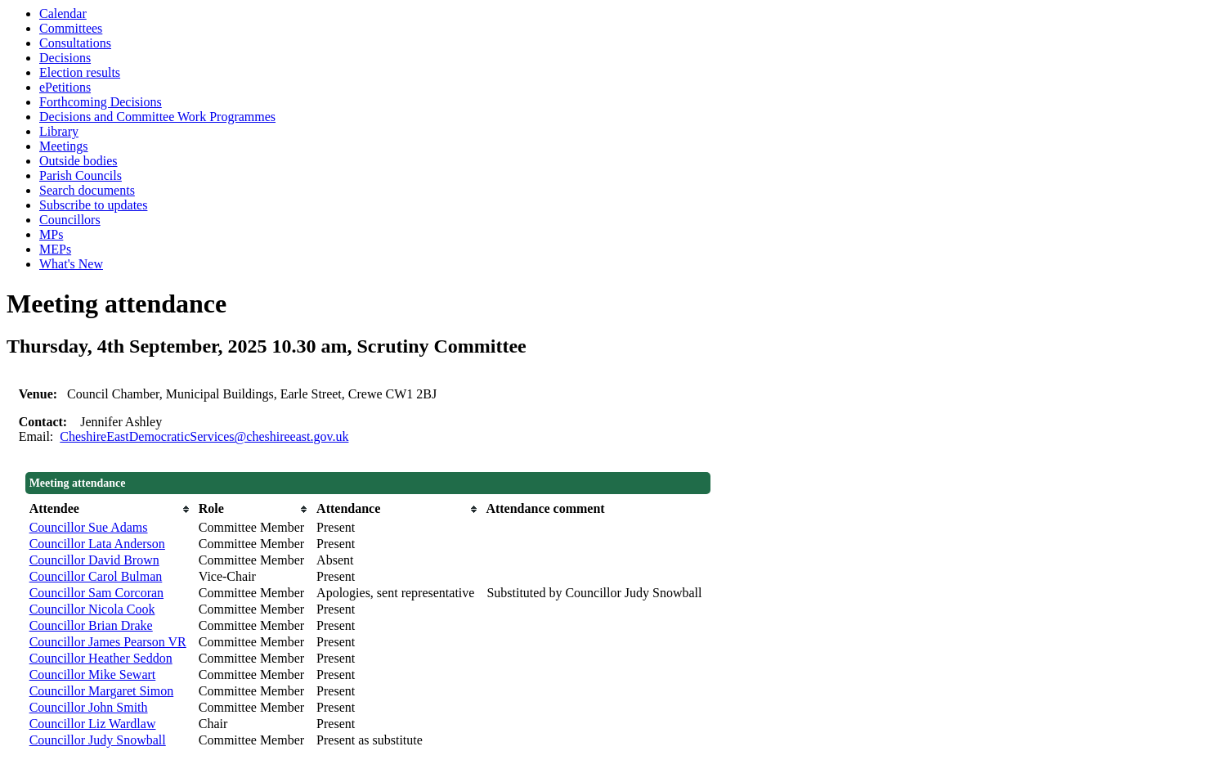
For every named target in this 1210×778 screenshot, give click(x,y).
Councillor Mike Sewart (92, 674)
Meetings (63, 146)
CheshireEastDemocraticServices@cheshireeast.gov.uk (204, 436)
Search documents (87, 190)
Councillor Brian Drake (91, 625)
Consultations (75, 43)
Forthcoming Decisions (100, 102)
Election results (79, 72)
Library (58, 131)
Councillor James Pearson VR (107, 642)
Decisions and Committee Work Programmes (157, 117)
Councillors (70, 220)
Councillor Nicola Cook (92, 609)
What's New (71, 264)
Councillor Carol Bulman (96, 576)
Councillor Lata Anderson (97, 544)
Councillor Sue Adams (88, 527)
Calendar (63, 13)
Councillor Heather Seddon (101, 658)
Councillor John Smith (88, 707)
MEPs (55, 249)
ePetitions (65, 87)
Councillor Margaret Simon (101, 691)
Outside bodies (78, 161)
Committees (70, 28)
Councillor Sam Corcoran (96, 593)
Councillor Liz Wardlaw (92, 724)
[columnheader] (110, 508)
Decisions (65, 58)
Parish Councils (80, 175)
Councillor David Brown (94, 560)
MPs (51, 234)
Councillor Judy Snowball (97, 740)
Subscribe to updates (93, 205)
